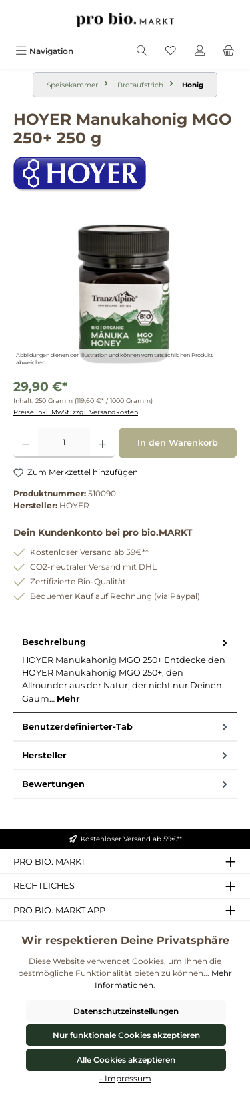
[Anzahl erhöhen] (102, 443)
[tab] (125, 670)
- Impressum (125, 1078)
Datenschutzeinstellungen (126, 1011)
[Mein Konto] (200, 51)
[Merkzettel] (170, 51)
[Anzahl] (64, 443)
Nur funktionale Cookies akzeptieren (126, 1035)
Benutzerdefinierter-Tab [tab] (126, 727)
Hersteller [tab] (126, 755)
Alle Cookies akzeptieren (126, 1060)
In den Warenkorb (177, 443)
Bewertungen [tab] (126, 784)
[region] (125, 294)
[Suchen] (142, 51)
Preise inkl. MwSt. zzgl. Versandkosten (75, 412)
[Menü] (44, 51)
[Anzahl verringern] (25, 443)
